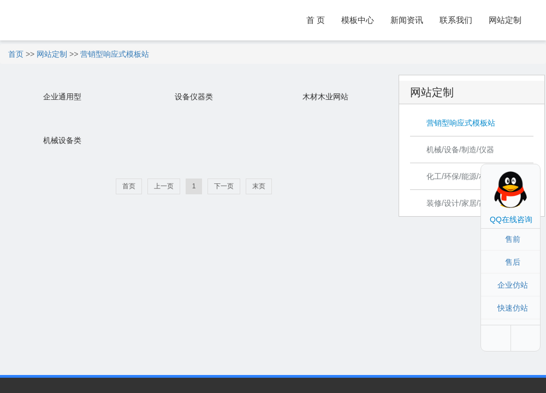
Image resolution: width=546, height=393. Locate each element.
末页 (258, 186)
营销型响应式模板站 (114, 54)
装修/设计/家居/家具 (460, 203)
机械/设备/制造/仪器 (460, 149)
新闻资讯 (406, 20)
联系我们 (456, 20)
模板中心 (357, 20)
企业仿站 (512, 285)
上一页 (164, 186)
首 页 (315, 20)
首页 (15, 54)
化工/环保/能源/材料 (460, 176)
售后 (512, 262)
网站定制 (505, 20)
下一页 (224, 186)
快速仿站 (512, 307)
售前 (512, 239)
